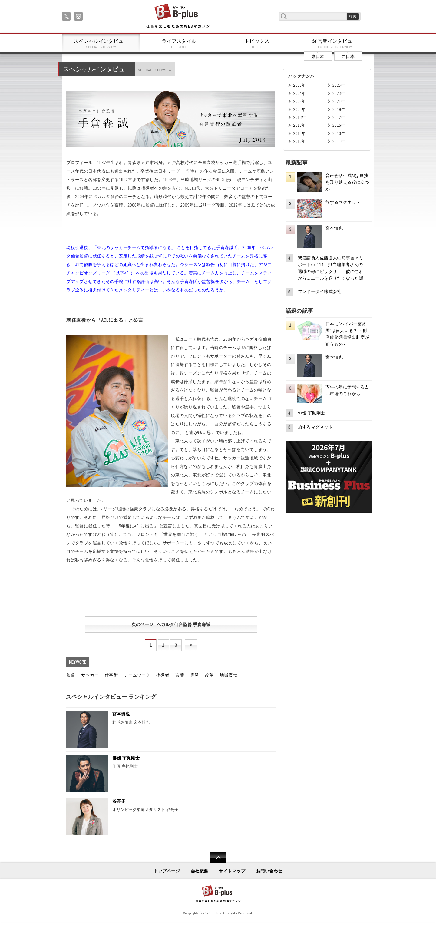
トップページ (167, 871)
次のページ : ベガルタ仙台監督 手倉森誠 (170, 624)
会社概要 (199, 871)
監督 (70, 675)
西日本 (348, 56)
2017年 (338, 117)
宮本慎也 (121, 714)
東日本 (317, 56)
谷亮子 (118, 801)
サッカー (90, 675)
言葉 (179, 675)
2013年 (338, 133)
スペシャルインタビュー (101, 43)
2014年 (299, 133)
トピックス (257, 43)
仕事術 (111, 675)
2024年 (299, 93)
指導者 (162, 675)
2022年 (299, 101)
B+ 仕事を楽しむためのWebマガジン (177, 16)
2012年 (299, 141)
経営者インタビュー (335, 43)
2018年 (299, 117)
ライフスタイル (179, 43)
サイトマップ (232, 871)
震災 (194, 675)
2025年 (338, 85)
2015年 (338, 125)
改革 (209, 675)
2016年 (299, 125)
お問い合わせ (269, 871)
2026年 (299, 85)
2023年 (338, 93)
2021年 (338, 101)
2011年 (338, 141)
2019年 (338, 109)
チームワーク (137, 675)
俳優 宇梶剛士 (126, 758)
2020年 (299, 109)
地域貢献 (228, 675)
